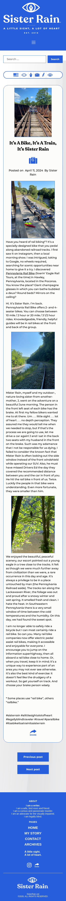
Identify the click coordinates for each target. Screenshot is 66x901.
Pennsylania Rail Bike (20, 273)
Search (55, 59)
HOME (33, 827)
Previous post (33, 756)
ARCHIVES (33, 844)
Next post (33, 769)
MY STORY (33, 833)
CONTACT (33, 839)
